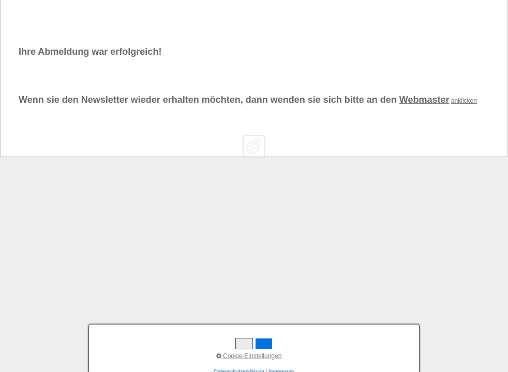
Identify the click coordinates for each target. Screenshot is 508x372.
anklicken (464, 100)
